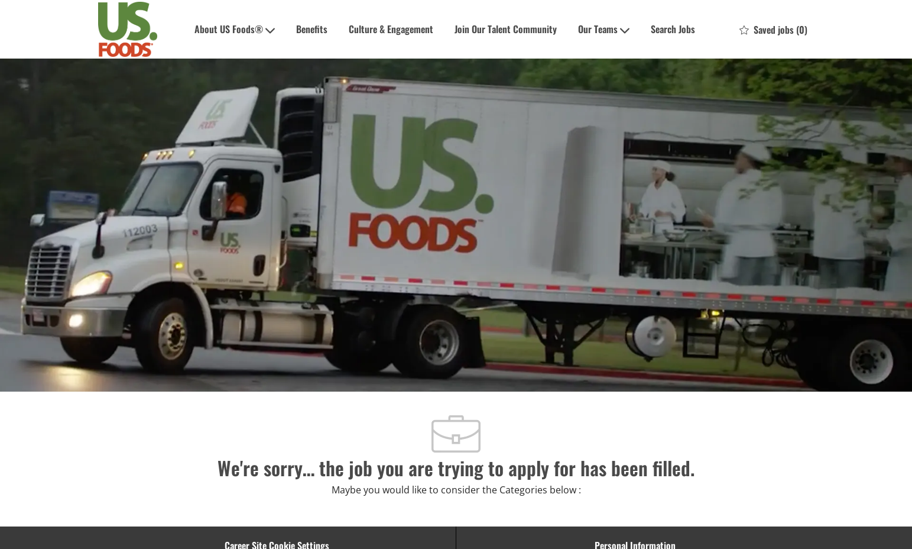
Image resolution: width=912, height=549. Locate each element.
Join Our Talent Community (506, 29)
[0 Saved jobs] (773, 29)
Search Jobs (673, 29)
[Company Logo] (127, 29)
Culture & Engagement (391, 29)
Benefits (311, 29)
